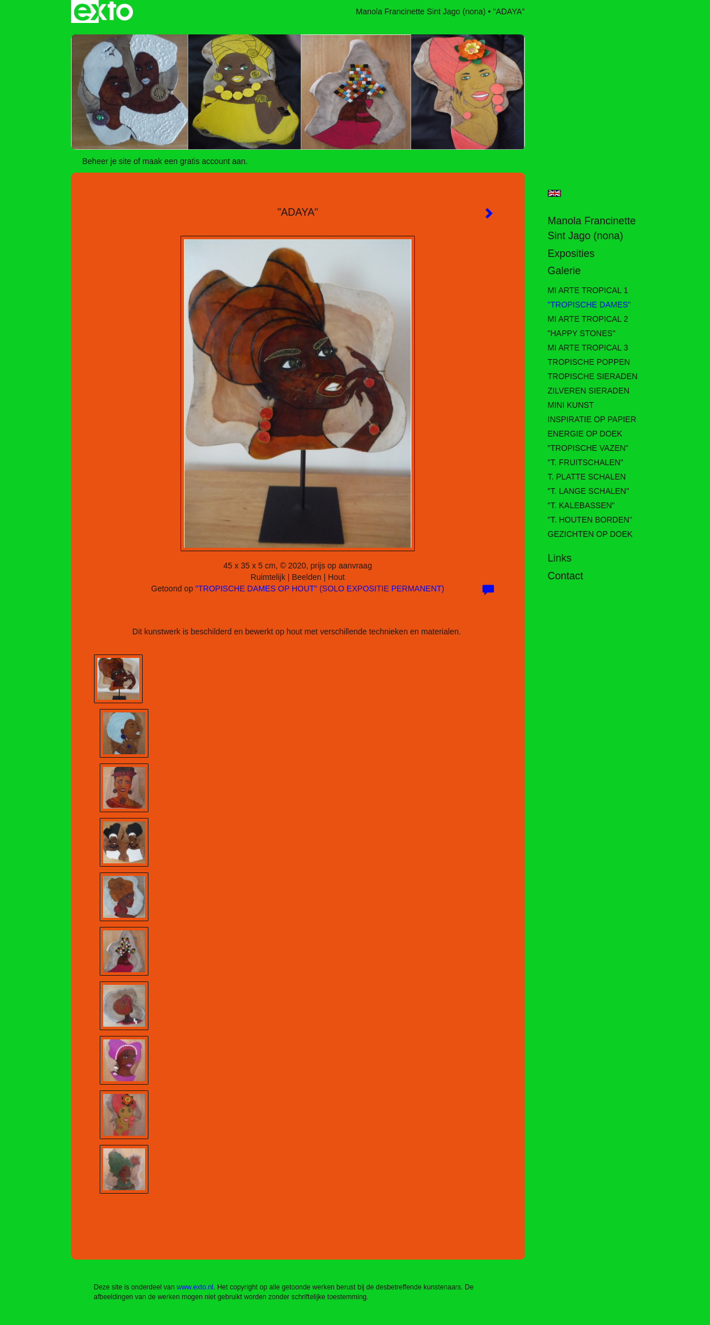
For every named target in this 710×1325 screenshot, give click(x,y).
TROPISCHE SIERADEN (593, 376)
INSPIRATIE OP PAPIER (592, 419)
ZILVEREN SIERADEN (589, 390)
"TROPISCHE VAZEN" (588, 448)
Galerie (564, 270)
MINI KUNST (571, 405)
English (554, 193)
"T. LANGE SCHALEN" (588, 491)
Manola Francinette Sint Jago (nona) (420, 11)
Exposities (571, 253)
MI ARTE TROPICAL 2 (588, 319)
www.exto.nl (194, 1287)
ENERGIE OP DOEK (585, 433)
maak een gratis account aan (194, 161)
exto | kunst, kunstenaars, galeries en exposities (103, 11)
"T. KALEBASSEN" (581, 505)
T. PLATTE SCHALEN (587, 476)
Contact (565, 576)
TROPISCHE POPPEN (589, 362)
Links (560, 558)
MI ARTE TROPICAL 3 (588, 347)
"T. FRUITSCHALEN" (585, 462)
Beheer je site (107, 161)
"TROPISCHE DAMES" (589, 304)
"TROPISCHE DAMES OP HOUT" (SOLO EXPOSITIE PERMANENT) (319, 588)
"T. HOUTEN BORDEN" (590, 519)
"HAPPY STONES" (581, 333)
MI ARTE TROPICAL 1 (588, 290)
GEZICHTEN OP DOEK (590, 534)
